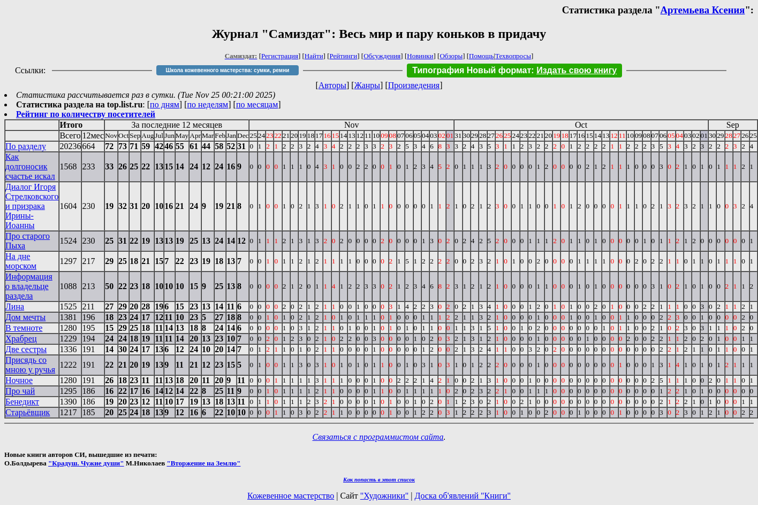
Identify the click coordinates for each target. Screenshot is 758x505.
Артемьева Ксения (703, 9)
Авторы (332, 85)
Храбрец (20, 338)
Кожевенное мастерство (290, 495)
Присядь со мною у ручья (30, 364)
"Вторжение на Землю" (203, 463)
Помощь (481, 56)
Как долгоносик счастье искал (30, 166)
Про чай (20, 390)
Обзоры (451, 56)
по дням (164, 104)
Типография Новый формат (471, 70)
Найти (314, 56)
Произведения (414, 85)
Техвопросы (513, 56)
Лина (14, 306)
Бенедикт (22, 401)
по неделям (208, 104)
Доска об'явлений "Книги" (462, 495)
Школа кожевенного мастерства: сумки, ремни (227, 70)
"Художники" (384, 495)
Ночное (19, 380)
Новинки (420, 56)
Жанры (367, 85)
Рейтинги (344, 56)
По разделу (25, 146)
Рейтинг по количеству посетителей (85, 114)
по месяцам (257, 104)
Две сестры (26, 349)
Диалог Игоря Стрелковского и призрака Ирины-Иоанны (31, 206)
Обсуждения (381, 56)
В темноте (23, 327)
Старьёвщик (27, 412)
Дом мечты (25, 317)
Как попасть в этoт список (379, 479)
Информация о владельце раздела (28, 286)
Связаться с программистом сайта (378, 436)
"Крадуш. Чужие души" (86, 463)
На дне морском (20, 261)
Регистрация (279, 56)
